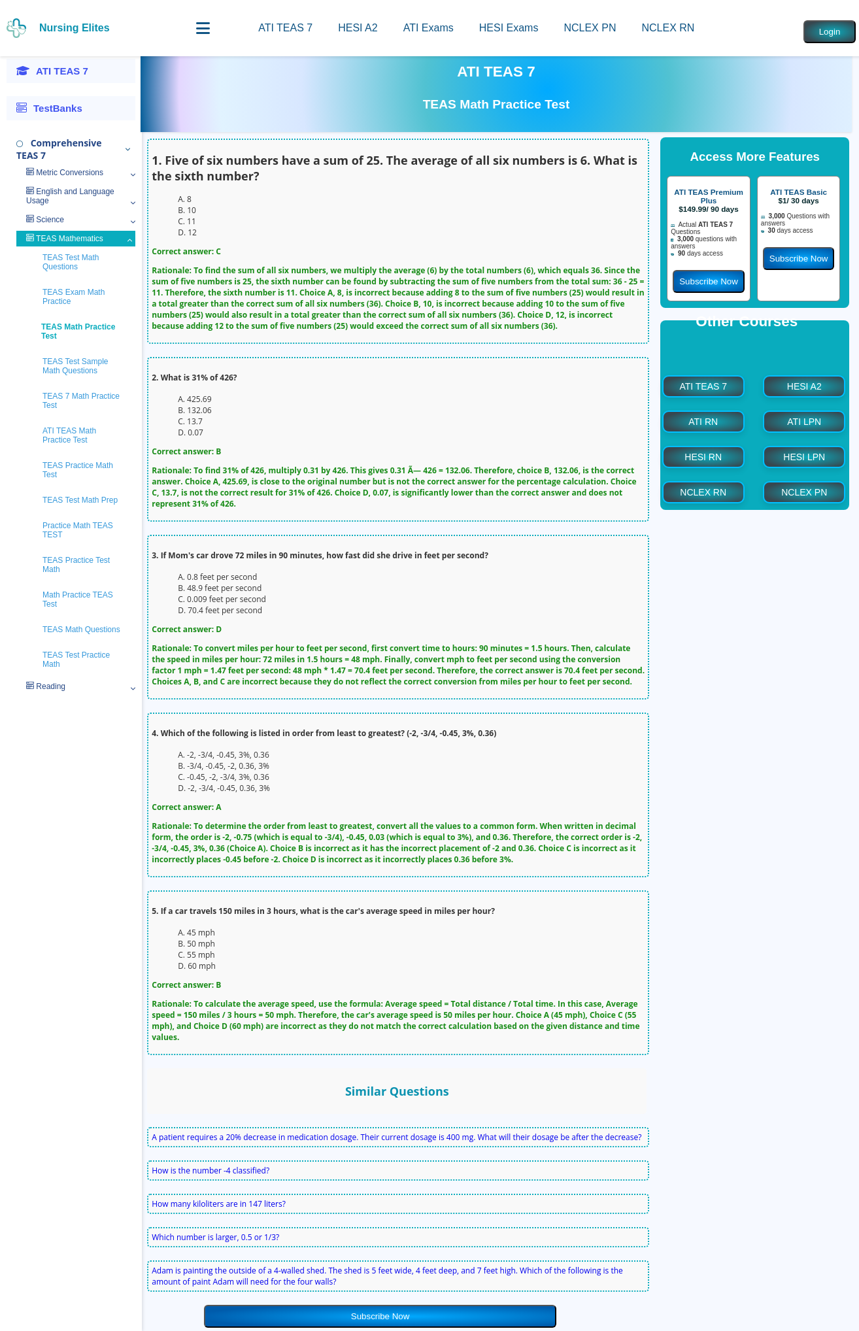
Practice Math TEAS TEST (77, 530)
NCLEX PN (590, 27)
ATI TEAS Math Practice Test (69, 435)
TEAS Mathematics (64, 238)
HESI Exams (509, 27)
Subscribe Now (380, 1316)
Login (830, 32)
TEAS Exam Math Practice (73, 297)
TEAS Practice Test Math (76, 565)
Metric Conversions (64, 172)
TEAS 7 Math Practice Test (81, 401)
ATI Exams (428, 27)
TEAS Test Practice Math (76, 659)
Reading (45, 686)
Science (45, 219)
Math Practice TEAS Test (77, 599)
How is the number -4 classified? (210, 1170)
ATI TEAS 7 (285, 27)
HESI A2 (357, 27)
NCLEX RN (667, 27)
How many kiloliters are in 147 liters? (219, 1203)
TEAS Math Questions (81, 629)
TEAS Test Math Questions (70, 262)
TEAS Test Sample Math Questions (75, 366)
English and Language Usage (70, 196)
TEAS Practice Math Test (77, 470)
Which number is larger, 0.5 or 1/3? (215, 1237)
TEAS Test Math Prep (80, 500)
